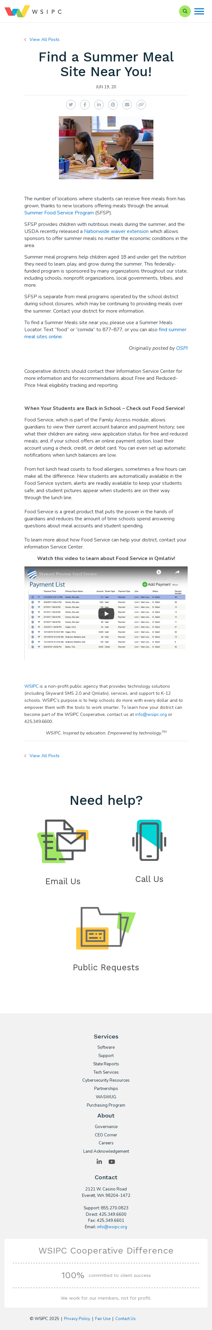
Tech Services (106, 1072)
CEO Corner (106, 1135)
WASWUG (106, 1097)
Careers (106, 1143)
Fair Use (102, 1319)
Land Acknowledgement (106, 1151)
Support (106, 1056)
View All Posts (44, 39)
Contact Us (125, 1319)
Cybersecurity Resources (106, 1080)
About (106, 1115)
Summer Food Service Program (59, 212)
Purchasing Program (106, 1105)
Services (106, 1036)
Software (106, 1047)
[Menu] (199, 11)
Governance (106, 1127)
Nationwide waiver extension (116, 231)
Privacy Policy (77, 1319)
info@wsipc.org (151, 714)
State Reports (106, 1064)
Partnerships (106, 1089)
